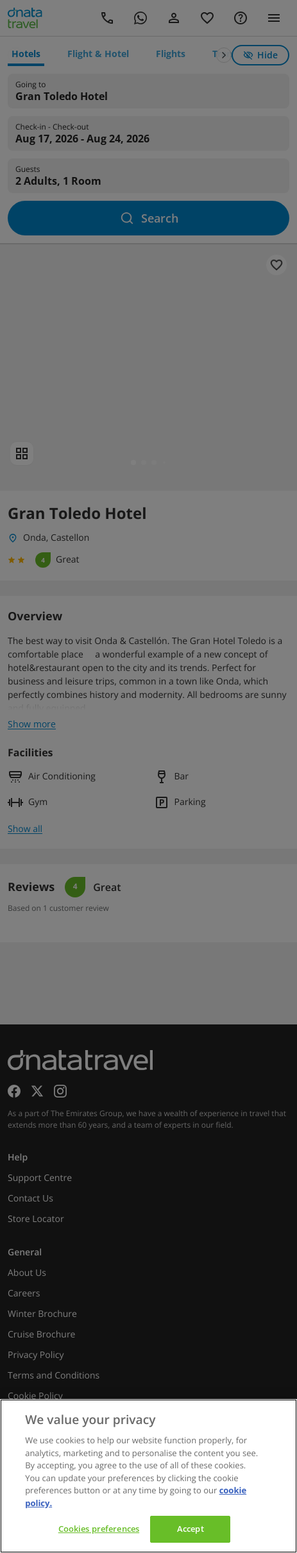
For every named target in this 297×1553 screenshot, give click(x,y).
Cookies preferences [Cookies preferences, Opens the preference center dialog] (98, 1528)
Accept (190, 1528)
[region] (148, 1476)
